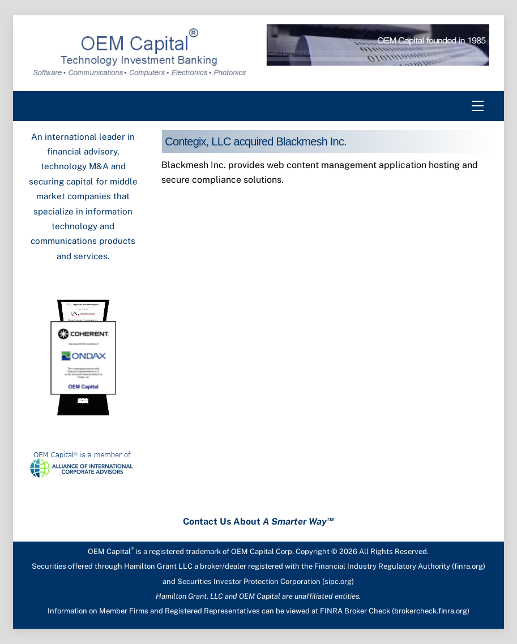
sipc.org (338, 581)
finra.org (468, 566)
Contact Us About (258, 521)
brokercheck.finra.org (430, 611)
